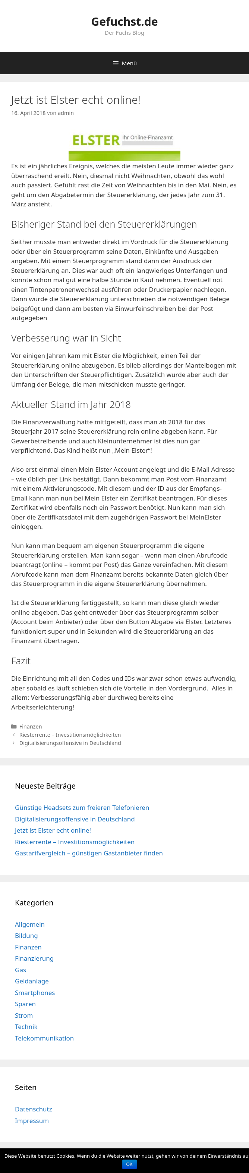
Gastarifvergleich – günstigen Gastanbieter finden (89, 853)
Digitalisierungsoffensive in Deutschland (70, 742)
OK (129, 1164)
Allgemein (30, 924)
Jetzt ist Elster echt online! (53, 830)
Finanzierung (34, 958)
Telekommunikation (44, 1038)
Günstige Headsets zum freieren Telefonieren (82, 807)
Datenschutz (33, 1109)
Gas (20, 969)
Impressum (32, 1120)
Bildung (26, 935)
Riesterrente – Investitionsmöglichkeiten (70, 734)
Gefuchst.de (124, 21)
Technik (26, 1026)
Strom (24, 1015)
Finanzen (30, 726)
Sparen (25, 1003)
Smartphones (35, 992)
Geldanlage (32, 981)
